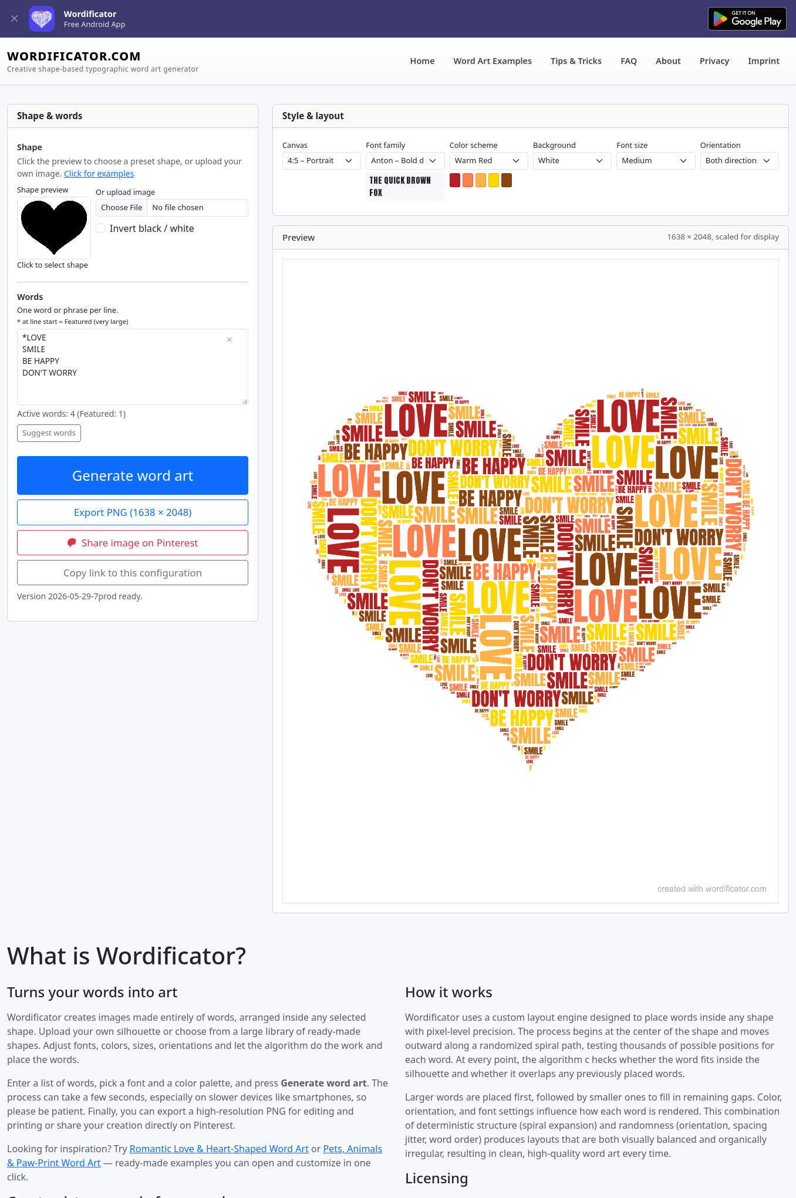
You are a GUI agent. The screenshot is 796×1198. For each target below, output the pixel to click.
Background (554, 145)
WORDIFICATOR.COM (103, 61)
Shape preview (42, 189)
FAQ (628, 60)
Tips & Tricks (576, 60)
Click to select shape (52, 264)
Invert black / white (152, 228)
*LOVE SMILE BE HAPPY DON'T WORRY (132, 367)
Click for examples (99, 173)
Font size (631, 145)
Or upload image (125, 192)
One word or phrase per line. (72, 315)
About (668, 60)
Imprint (764, 60)
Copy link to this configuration (132, 572)
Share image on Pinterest (133, 542)
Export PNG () (133, 512)
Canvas (295, 145)
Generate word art (133, 475)
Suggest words (49, 432)
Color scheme (474, 145)
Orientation (720, 145)
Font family (385, 145)
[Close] (14, 19)
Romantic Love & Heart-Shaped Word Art (219, 1148)
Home (422, 60)
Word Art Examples (493, 60)
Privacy (715, 60)
